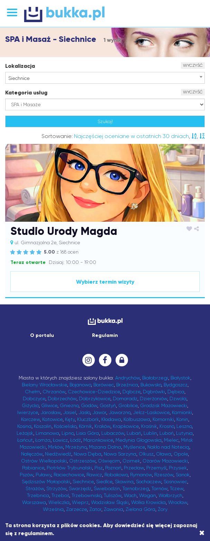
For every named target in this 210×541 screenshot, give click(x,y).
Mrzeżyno (75, 447)
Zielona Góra (140, 509)
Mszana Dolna (105, 447)
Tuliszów (112, 495)
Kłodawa (111, 419)
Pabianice (33, 467)
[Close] (202, 533)
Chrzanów (54, 391)
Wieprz (80, 502)
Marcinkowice (98, 440)
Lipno (68, 433)
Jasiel (69, 412)
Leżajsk (25, 433)
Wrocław (177, 502)
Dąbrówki (154, 391)
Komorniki (163, 419)
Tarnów (159, 488)
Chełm (32, 391)
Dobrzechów (62, 398)
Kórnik (85, 426)
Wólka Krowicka (148, 502)
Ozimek (131, 461)
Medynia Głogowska (139, 440)
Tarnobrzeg (135, 488)
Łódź (75, 440)
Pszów (26, 474)
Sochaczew (148, 481)
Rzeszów (163, 474)
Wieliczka (59, 502)
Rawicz (94, 474)
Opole (181, 454)
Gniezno (69, 405)
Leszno (184, 426)
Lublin (150, 433)
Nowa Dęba (87, 454)
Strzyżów (56, 488)
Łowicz (60, 440)
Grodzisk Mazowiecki (163, 405)
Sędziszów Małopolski (46, 481)
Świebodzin (107, 488)
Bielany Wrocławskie (44, 384)
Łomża (43, 440)
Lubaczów (112, 433)
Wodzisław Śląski (110, 502)
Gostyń (108, 405)
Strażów (35, 488)
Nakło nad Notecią (168, 447)
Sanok (183, 474)
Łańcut (25, 440)
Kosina (24, 426)
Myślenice (134, 447)
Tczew (176, 488)
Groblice (128, 405)
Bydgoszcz (176, 384)
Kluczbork (88, 419)
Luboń (166, 433)
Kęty (70, 419)
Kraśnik (149, 426)
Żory (162, 509)
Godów (89, 405)
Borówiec (103, 384)
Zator (95, 509)
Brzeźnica (127, 384)
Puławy (43, 474)
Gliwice (49, 405)
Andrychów (127, 377)
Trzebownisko (86, 495)
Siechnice (83, 481)
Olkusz (146, 454)
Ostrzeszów (82, 461)
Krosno (166, 426)
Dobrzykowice (94, 398)
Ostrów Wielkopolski (44, 461)
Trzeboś (60, 495)
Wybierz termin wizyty (105, 281)
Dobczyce (34, 398)
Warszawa (34, 502)
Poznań (113, 467)
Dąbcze (131, 391)
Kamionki (182, 412)
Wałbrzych (170, 495)
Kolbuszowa (137, 419)
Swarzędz (80, 488)
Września (53, 509)
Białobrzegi (155, 377)
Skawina (124, 481)
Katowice (52, 419)
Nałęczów (32, 454)
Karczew (30, 419)
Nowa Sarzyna (120, 454)
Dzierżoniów (153, 398)
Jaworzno (119, 412)
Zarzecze (76, 509)
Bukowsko (150, 384)
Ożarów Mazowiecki (165, 461)
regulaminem (35, 533)
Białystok (180, 377)
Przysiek (178, 467)
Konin (182, 419)
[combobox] (105, 78)
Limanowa (47, 433)
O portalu (42, 335)
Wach (130, 495)
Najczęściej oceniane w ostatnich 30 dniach (131, 136)
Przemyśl (156, 467)
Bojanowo (80, 384)
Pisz (98, 467)
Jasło (84, 412)
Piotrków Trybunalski (69, 467)
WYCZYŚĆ (193, 65)
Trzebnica (38, 495)
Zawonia (113, 509)
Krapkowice (126, 426)
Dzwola (178, 398)
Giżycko (30, 405)
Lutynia (184, 433)
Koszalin (43, 426)
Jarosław (50, 412)
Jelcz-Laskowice (151, 412)
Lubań (134, 433)
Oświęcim (109, 461)
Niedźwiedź (58, 454)
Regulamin (105, 335)
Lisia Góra (87, 433)
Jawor (99, 412)
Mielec (171, 440)
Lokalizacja (20, 66)
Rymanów (141, 474)
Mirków (55, 447)
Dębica (175, 391)
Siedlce (104, 481)
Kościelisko (65, 426)
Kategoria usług (26, 92)
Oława (163, 454)
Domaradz (125, 398)
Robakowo (116, 474)
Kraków (102, 426)
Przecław (134, 467)
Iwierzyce (27, 412)
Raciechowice (69, 474)
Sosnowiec (175, 481)
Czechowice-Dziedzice (94, 391)
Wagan (147, 495)
